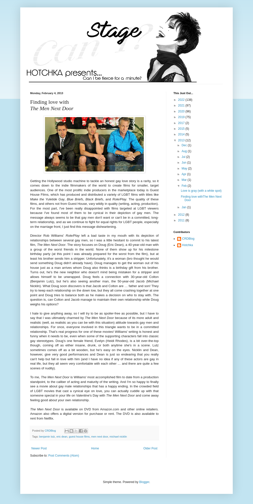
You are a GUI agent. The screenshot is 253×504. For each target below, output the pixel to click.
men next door (99, 436)
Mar (185, 180)
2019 (182, 117)
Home (95, 448)
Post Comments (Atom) (63, 455)
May (185, 168)
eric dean (61, 436)
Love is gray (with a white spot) (201, 190)
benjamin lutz (47, 436)
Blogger (144, 482)
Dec (185, 145)
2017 (182, 123)
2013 (182, 140)
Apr (184, 174)
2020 (182, 111)
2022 (182, 100)
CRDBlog (188, 238)
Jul (184, 157)
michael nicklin (118, 436)
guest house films (79, 436)
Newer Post (39, 448)
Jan (184, 207)
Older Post (150, 448)
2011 (182, 220)
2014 (182, 134)
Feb (185, 186)
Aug (185, 151)
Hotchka (187, 245)
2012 (182, 214)
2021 (182, 105)
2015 (182, 128)
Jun (184, 162)
